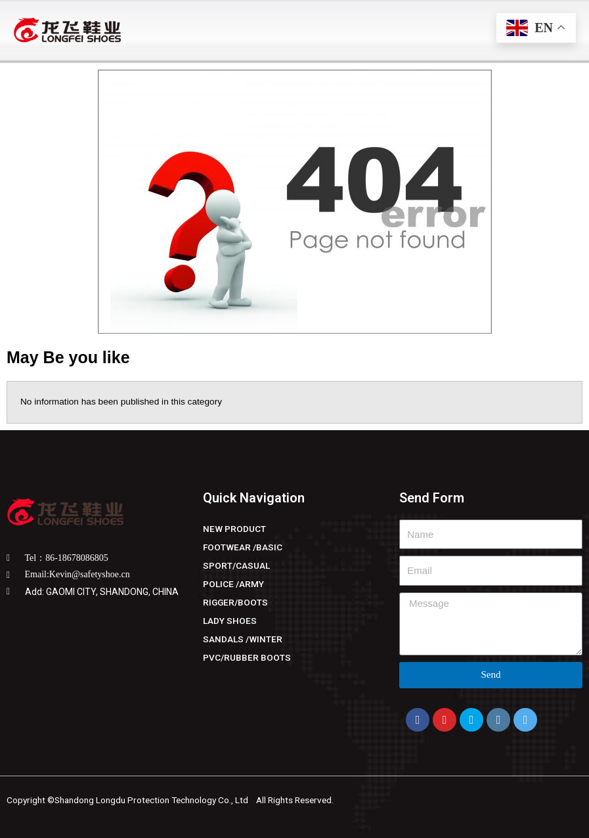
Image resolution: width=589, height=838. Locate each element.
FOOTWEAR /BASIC (242, 547)
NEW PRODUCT (234, 528)
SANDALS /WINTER (242, 639)
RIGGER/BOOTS (235, 602)
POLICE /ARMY (233, 584)
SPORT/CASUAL (236, 565)
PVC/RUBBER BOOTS (247, 657)
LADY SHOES (230, 620)
